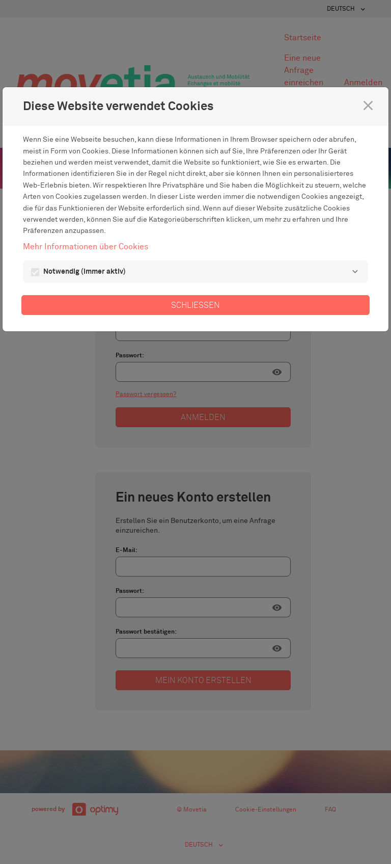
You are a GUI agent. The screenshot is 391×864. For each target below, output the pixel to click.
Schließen (195, 305)
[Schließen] (368, 105)
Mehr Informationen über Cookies (85, 247)
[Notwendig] (355, 272)
